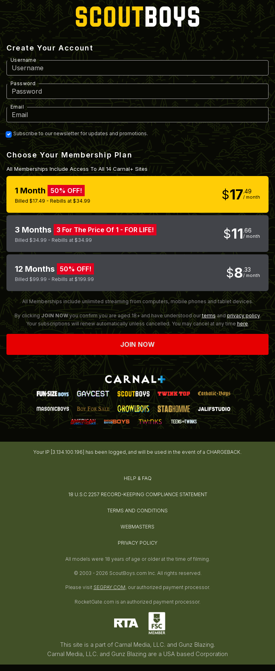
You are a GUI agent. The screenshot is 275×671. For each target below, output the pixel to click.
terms (209, 315)
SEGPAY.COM (109, 587)
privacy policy (243, 315)
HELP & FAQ (138, 478)
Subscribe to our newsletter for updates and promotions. (80, 133)
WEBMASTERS (137, 527)
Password (22, 83)
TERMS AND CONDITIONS (137, 510)
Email (17, 107)
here (242, 324)
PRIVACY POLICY (138, 543)
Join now (137, 344)
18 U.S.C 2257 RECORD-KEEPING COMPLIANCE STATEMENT (137, 494)
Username (23, 60)
